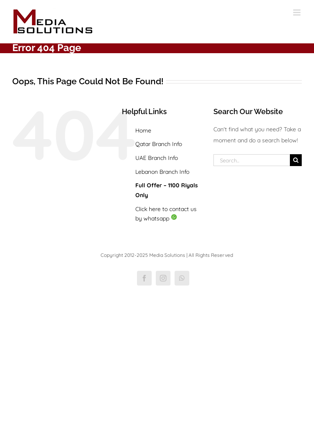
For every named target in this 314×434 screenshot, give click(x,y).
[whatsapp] (182, 278)
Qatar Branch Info (158, 144)
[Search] (296, 160)
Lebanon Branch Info (162, 171)
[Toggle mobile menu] (297, 12)
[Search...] (251, 160)
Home (143, 130)
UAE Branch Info (156, 158)
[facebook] (144, 278)
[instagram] (163, 278)
